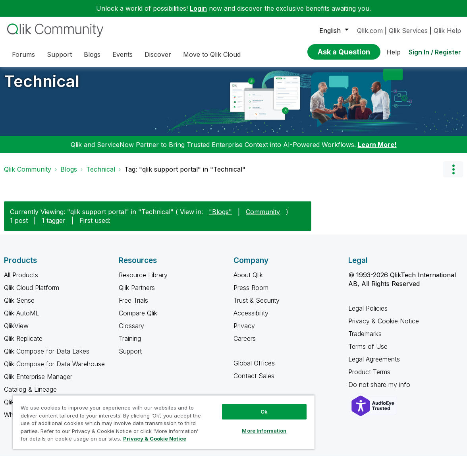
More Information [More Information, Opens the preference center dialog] (264, 430)
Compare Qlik (138, 319)
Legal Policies (368, 314)
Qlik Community (27, 175)
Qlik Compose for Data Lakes (46, 357)
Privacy (244, 332)
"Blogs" (220, 218)
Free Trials (133, 306)
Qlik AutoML (21, 319)
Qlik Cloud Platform (31, 294)
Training (130, 344)
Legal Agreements (374, 365)
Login (198, 8)
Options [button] (453, 175)
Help (393, 52)
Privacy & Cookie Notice (383, 327)
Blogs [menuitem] (92, 54)
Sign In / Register (435, 52)
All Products (21, 281)
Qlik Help (447, 31)
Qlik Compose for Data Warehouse (54, 370)
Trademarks (365, 340)
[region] (164, 422)
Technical (41, 87)
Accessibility (251, 319)
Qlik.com (370, 31)
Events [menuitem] (122, 54)
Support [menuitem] (59, 54)
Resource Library (143, 281)
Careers (245, 344)
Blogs (68, 175)
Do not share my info (380, 390)
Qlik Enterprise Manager (38, 383)
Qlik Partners (137, 294)
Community (263, 218)
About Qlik (248, 281)
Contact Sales (254, 382)
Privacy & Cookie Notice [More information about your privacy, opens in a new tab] (154, 438)
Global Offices (254, 369)
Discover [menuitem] (158, 54)
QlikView (16, 332)
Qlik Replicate (23, 344)
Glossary (131, 332)
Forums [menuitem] (23, 54)
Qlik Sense (19, 306)
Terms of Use (368, 352)
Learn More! (377, 151)
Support (130, 357)
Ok (264, 411)
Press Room (251, 294)
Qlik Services (408, 31)
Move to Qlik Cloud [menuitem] (212, 54)
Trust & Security (257, 306)
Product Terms (369, 378)
